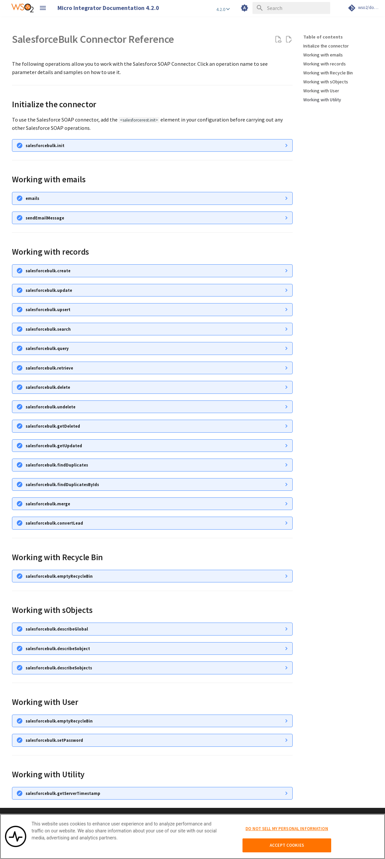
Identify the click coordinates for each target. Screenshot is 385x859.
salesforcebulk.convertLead (54, 523)
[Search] (291, 8)
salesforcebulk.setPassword (54, 740)
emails (32, 198)
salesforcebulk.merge (48, 503)
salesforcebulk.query (47, 348)
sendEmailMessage (45, 217)
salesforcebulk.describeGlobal (57, 629)
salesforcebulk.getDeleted (53, 426)
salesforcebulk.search (48, 329)
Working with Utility (322, 100)
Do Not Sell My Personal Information (286, 831)
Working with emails (323, 55)
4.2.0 (223, 9)
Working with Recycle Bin (328, 73)
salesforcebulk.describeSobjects (59, 667)
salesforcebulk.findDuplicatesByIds (62, 484)
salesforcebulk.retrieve (49, 368)
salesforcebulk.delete (48, 387)
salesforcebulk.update (49, 290)
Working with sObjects (325, 82)
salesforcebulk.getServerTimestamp (63, 793)
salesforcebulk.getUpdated (54, 445)
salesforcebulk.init (45, 145)
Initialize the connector (326, 46)
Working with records (324, 64)
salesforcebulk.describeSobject (58, 648)
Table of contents (323, 37)
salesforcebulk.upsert (48, 309)
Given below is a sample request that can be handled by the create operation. (152, 309)
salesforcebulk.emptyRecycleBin (59, 576)
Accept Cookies (287, 848)
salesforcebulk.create (48, 270)
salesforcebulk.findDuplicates (57, 465)
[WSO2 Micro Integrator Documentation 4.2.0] (22, 8)
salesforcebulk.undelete (50, 406)
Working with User (321, 91)
